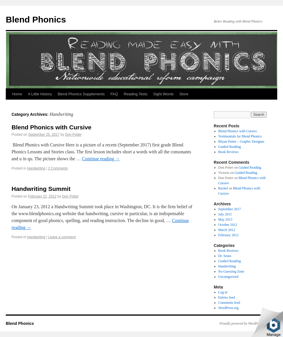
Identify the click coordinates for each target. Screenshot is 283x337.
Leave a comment (62, 237)
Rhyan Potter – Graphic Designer (241, 141)
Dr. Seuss (224, 256)
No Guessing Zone (231, 271)
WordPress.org (228, 308)
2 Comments (58, 168)
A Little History (40, 94)
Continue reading (101, 158)
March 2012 (226, 230)
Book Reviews (228, 152)
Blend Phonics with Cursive (52, 127)
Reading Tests (135, 94)
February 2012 (228, 235)
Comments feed (229, 303)
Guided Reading (229, 147)
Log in (223, 292)
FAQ (114, 94)
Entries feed (226, 297)
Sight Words (163, 94)
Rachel (223, 188)
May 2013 (225, 219)
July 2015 (225, 214)
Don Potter (73, 135)
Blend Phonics (36, 19)
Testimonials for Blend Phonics (240, 136)
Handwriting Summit (41, 188)
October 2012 (227, 225)
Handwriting (36, 168)
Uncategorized (228, 277)
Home (17, 94)
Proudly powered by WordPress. (241, 323)
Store (183, 94)
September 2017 (229, 209)
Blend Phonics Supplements (81, 94)
